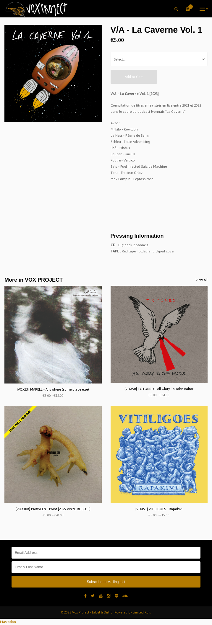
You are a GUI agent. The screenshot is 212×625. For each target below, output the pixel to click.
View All (201, 280)
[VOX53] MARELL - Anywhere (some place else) (53, 389)
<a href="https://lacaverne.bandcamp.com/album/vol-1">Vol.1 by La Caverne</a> (159, 205)
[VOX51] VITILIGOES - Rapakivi (158, 509)
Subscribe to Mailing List (106, 582)
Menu (204, 9)
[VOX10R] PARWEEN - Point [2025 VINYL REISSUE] (53, 509)
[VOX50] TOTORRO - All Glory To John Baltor (158, 389)
